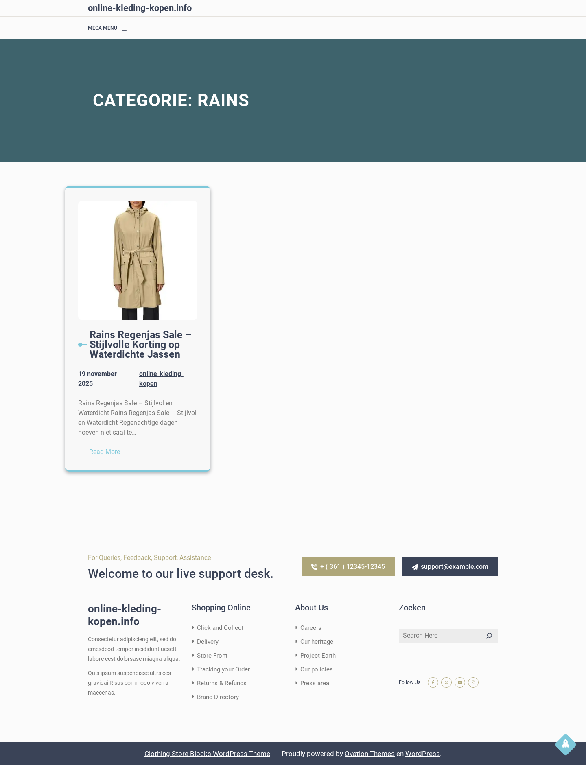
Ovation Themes (370, 754)
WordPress (422, 754)
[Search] (489, 635)
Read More (106, 452)
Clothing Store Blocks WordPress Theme (207, 754)
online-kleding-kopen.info (140, 8)
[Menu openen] (124, 28)
